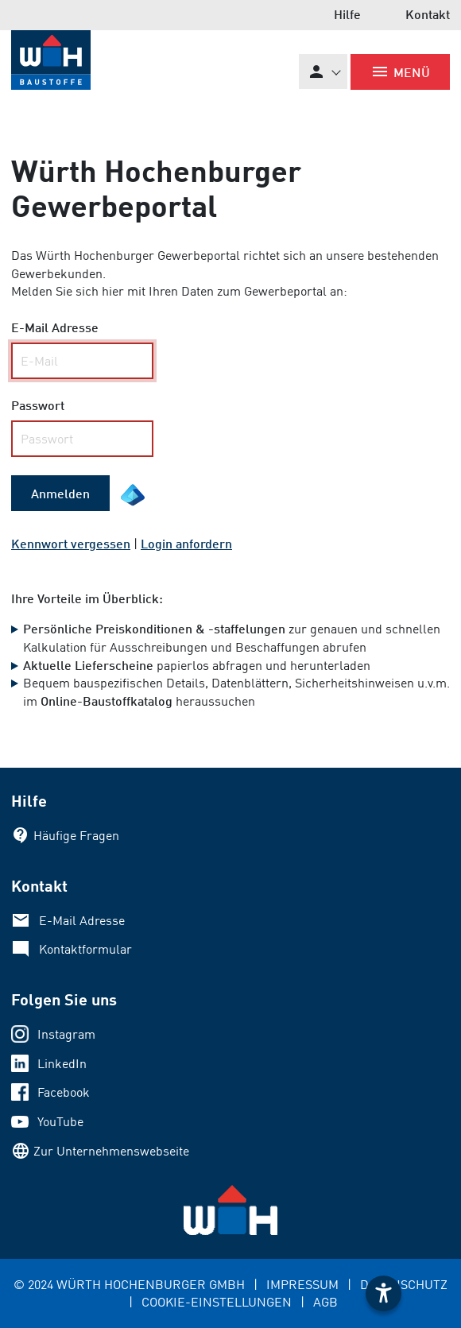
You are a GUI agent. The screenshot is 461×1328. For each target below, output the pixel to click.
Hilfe (347, 13)
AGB (325, 1302)
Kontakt (427, 13)
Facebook (63, 1092)
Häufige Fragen (76, 835)
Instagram (66, 1034)
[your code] (82, 438)
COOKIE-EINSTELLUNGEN (216, 1302)
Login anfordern (186, 543)
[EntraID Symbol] (133, 495)
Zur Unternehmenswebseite (111, 1151)
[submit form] (60, 493)
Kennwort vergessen (70, 543)
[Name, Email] (82, 361)
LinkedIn (62, 1063)
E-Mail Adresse (82, 920)
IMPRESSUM (302, 1284)
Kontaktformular (85, 949)
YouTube (60, 1121)
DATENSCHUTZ (403, 1284)
